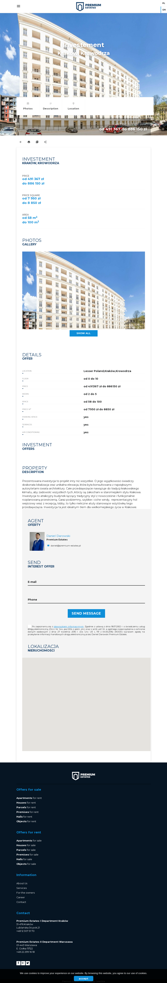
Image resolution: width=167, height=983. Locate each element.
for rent (29, 798)
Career (20, 897)
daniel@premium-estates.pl (63, 545)
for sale (29, 840)
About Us (21, 883)
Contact (21, 902)
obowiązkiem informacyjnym (69, 626)
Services (21, 888)
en (164, 9)
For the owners (25, 892)
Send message (86, 613)
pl (163, 3)
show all (83, 333)
